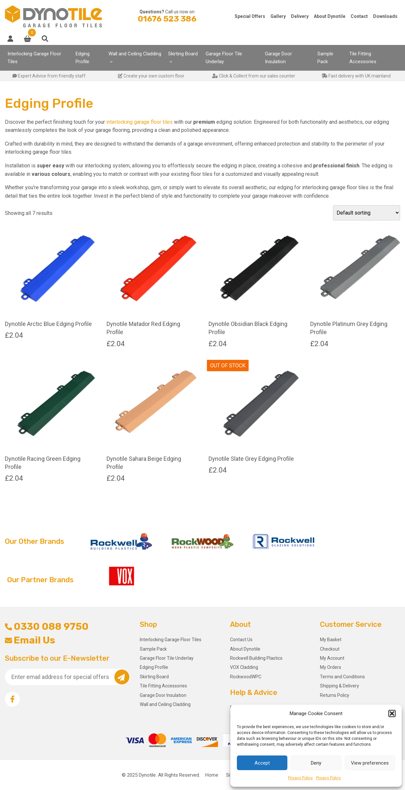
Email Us (30, 640)
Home (211, 775)
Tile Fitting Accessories (362, 57)
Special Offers (250, 16)
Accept (262, 763)
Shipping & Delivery (339, 685)
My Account (332, 658)
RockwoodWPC (245, 676)
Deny (316, 763)
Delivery (300, 16)
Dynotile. (148, 775)
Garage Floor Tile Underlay (224, 57)
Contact (359, 16)
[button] (392, 713)
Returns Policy (334, 695)
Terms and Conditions (342, 676)
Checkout (330, 649)
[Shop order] (366, 212)
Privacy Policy (300, 778)
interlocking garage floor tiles (139, 122)
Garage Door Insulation (278, 57)
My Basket (330, 639)
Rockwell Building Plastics (256, 658)
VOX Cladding (244, 667)
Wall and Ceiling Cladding (134, 54)
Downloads (385, 16)
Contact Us (241, 639)
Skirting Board (183, 54)
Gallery (278, 16)
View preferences (370, 763)
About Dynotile (329, 16)
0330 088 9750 (47, 626)
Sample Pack (325, 57)
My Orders (330, 667)
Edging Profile (83, 57)
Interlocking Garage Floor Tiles (34, 57)
